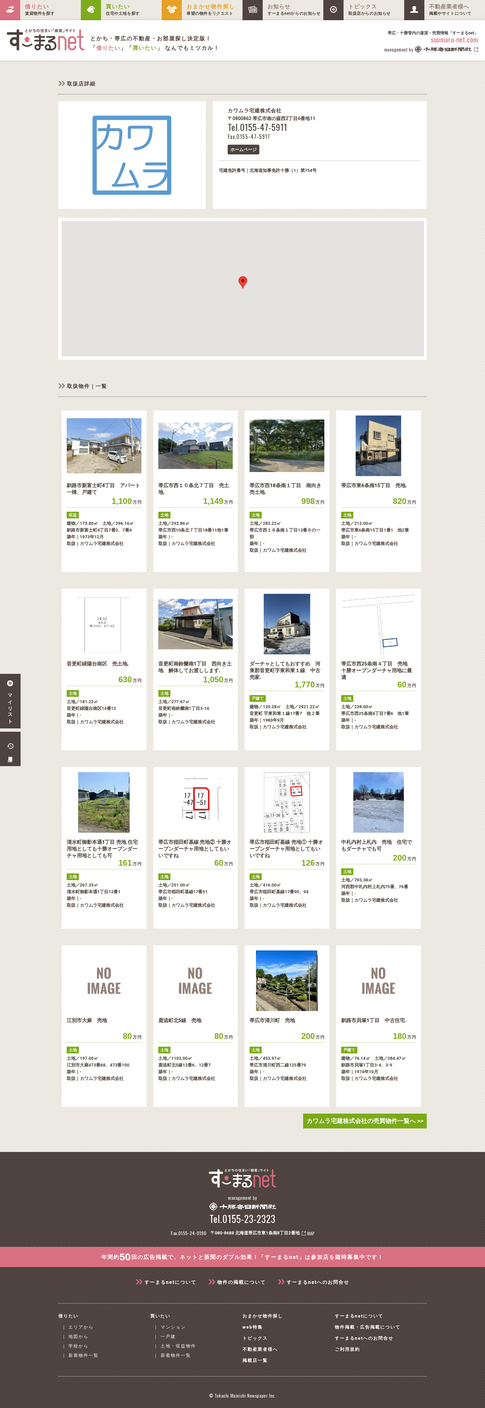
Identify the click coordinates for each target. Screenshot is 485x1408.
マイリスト (10, 701)
